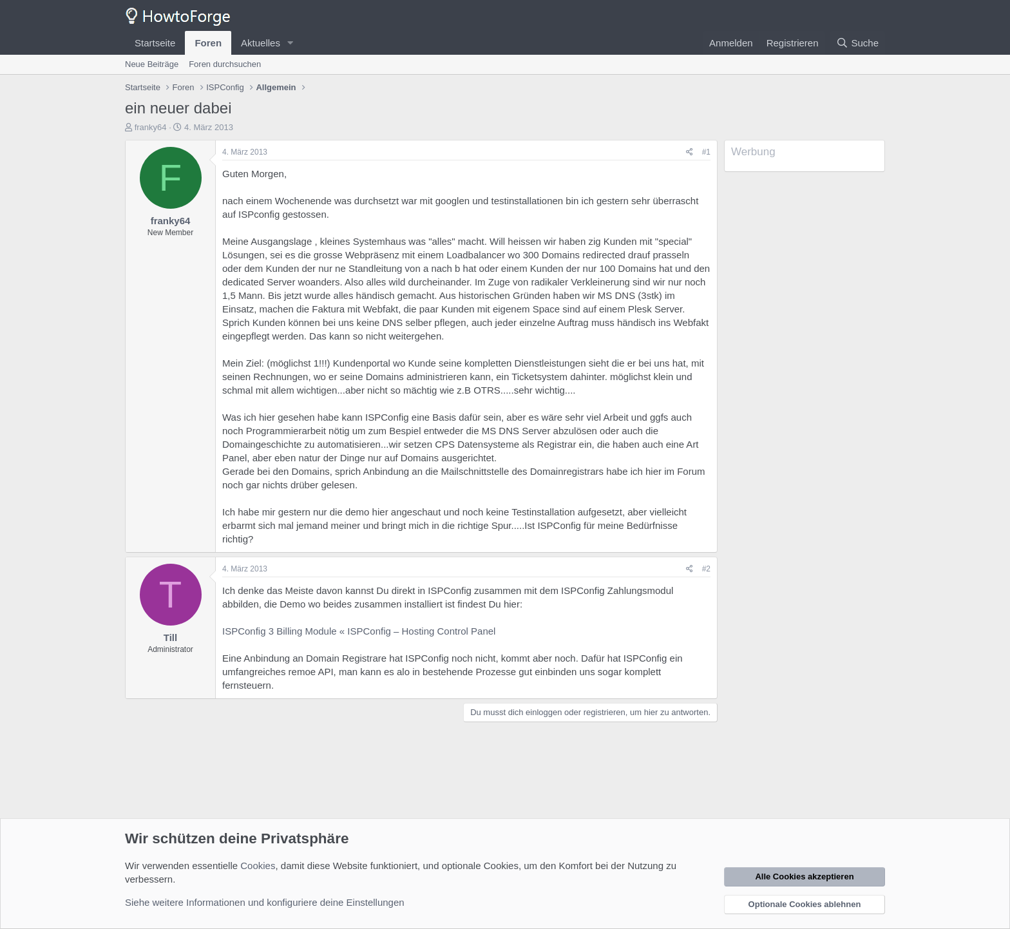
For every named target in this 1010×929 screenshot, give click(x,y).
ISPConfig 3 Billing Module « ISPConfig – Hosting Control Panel (358, 631)
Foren (208, 42)
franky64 (151, 127)
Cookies (257, 865)
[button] (290, 43)
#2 (706, 568)
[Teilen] (689, 152)
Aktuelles (260, 42)
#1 (706, 152)
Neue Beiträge (151, 64)
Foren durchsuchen (225, 64)
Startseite (155, 42)
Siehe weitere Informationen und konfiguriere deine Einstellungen (265, 902)
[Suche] (857, 43)
